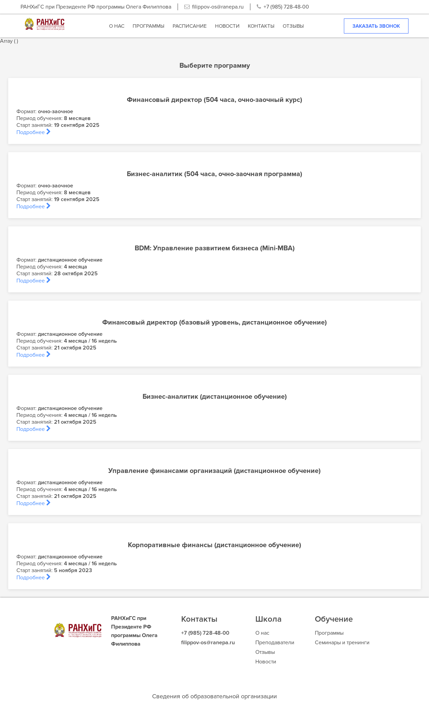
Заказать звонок (376, 26)
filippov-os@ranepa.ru (218, 6)
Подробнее (33, 132)
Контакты (199, 619)
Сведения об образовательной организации (214, 696)
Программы (329, 633)
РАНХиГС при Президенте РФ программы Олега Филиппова (96, 6)
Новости (265, 661)
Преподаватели (274, 642)
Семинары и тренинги (342, 642)
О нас (262, 633)
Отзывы (265, 652)
